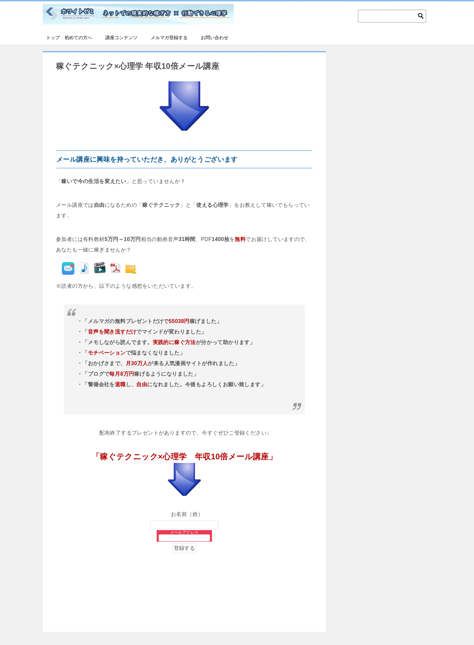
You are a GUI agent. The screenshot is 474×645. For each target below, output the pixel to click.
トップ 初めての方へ (69, 37)
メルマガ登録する (169, 37)
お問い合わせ (214, 37)
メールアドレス (184, 532)
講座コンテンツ (121, 37)
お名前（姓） (184, 514)
